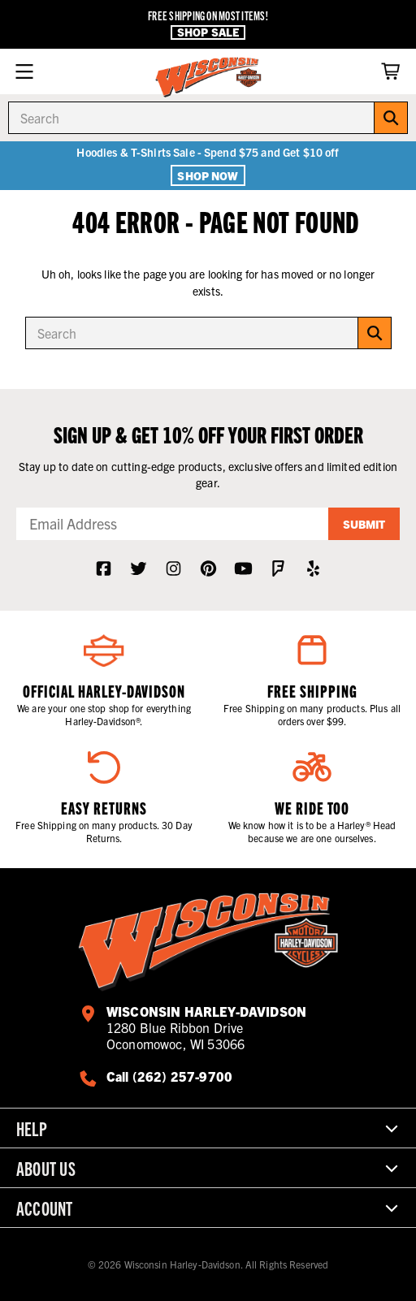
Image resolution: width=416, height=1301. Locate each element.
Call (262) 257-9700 (169, 1076)
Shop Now (207, 175)
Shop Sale (208, 32)
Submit (364, 524)
